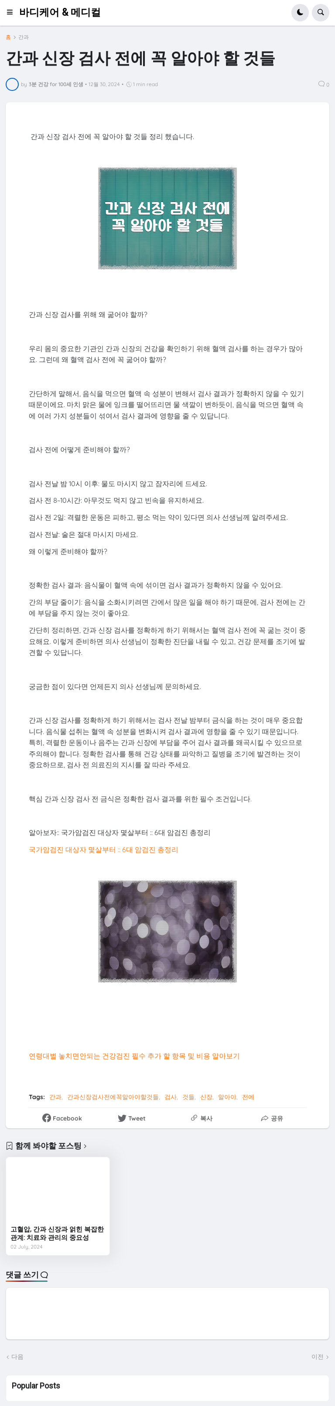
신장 (206, 1097)
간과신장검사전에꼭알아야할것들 (113, 1097)
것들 (188, 1097)
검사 (170, 1097)
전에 (248, 1097)
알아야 (227, 1097)
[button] (12, 12)
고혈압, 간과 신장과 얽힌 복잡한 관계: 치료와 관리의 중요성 (57, 1233)
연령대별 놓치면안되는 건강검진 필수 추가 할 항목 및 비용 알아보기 (134, 1055)
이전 (317, 1357)
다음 (17, 1357)
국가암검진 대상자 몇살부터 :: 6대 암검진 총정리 (103, 849)
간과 (23, 37)
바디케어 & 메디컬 (60, 12)
